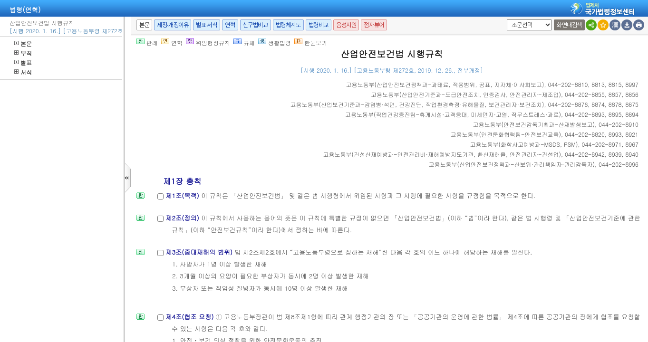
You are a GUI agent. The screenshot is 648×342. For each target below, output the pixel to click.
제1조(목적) (183, 195)
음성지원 (346, 24)
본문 (23, 43)
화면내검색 (569, 24)
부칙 (23, 53)
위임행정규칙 (208, 42)
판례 (147, 42)
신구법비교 (255, 24)
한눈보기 (310, 42)
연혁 (230, 24)
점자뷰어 (374, 24)
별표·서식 (206, 24)
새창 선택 (505, 19)
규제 (244, 42)
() (445, 84)
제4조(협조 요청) (190, 316)
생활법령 (274, 42)
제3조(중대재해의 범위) (199, 251)
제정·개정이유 (172, 24)
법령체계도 (288, 24)
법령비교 (319, 24)
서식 (23, 72)
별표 (23, 62)
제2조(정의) (183, 217)
